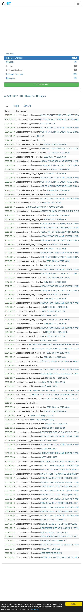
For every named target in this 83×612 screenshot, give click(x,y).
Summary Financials (41, 74)
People (41, 66)
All (7, 106)
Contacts (41, 62)
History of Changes (41, 58)
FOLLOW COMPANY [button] (41, 84)
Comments (41, 78)
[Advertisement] (41, 28)
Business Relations (41, 70)
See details (41, 609)
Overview (10, 54)
